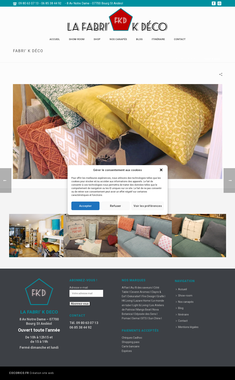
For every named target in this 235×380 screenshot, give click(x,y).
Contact (180, 39)
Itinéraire (158, 39)
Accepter (85, 206)
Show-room (76, 39)
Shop (97, 39)
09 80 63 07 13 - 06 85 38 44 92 (39, 3)
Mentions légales (187, 327)
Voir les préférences (148, 206)
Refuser (115, 206)
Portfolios (194, 59)
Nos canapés (118, 39)
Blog (139, 39)
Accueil (54, 39)
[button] (161, 170)
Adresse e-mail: (78, 287)
